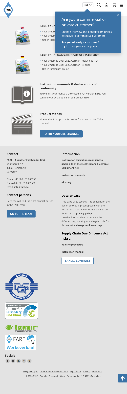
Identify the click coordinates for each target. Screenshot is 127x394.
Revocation (97, 371)
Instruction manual (73, 251)
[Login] (106, 5)
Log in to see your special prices (79, 46)
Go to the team (21, 214)
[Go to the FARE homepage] (8, 17)
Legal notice (75, 371)
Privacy (86, 371)
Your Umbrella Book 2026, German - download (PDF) (70, 60)
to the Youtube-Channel (61, 134)
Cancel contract (77, 261)
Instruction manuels (73, 175)
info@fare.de (21, 187)
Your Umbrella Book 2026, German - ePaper (66, 64)
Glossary (66, 182)
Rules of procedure (72, 244)
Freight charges (30, 371)
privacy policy (84, 213)
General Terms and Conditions (54, 371)
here (97, 93)
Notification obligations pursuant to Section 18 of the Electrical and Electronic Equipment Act (85, 163)
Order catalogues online (55, 39)
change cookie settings (89, 225)
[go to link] (22, 136)
